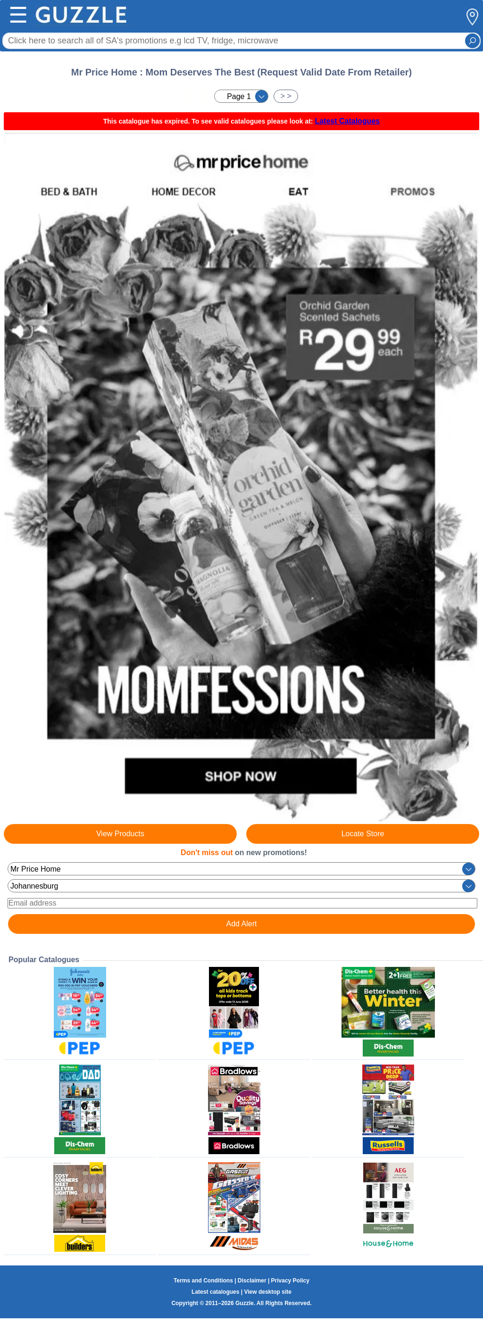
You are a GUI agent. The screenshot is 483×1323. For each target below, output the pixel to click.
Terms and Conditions (203, 1280)
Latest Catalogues (347, 121)
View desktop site (267, 1292)
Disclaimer (252, 1280)
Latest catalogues (215, 1292)
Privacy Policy (290, 1280)
